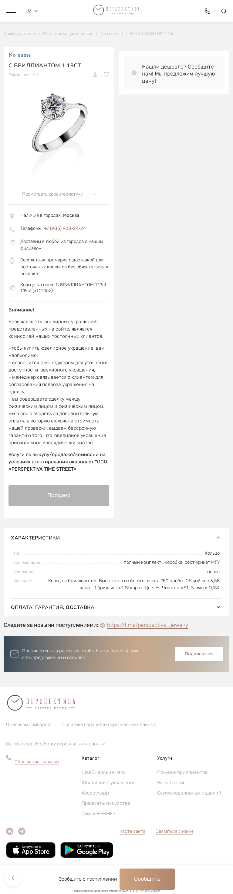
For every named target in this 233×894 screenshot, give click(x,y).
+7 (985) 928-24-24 (65, 229)
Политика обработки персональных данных (109, 725)
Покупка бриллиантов (182, 773)
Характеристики (116, 538)
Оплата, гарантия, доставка (116, 607)
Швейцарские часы (104, 773)
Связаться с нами (174, 832)
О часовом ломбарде (28, 725)
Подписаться (199, 654)
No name (19, 55)
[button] (11, 10)
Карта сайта (132, 832)
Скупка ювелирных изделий (189, 793)
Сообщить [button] (147, 879)
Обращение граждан (37, 762)
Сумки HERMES (99, 814)
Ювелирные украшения (109, 783)
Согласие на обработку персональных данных (55, 744)
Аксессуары (95, 793)
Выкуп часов (171, 783)
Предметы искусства (106, 804)
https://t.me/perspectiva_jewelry (147, 625)
